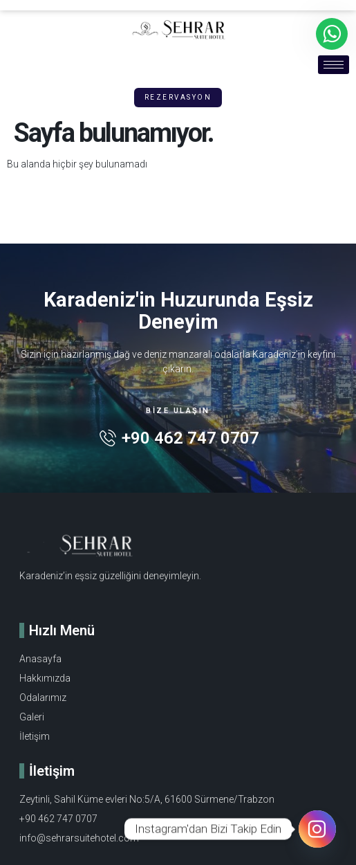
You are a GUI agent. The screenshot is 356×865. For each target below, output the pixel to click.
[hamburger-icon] (333, 64)
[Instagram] (317, 829)
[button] (178, 97)
